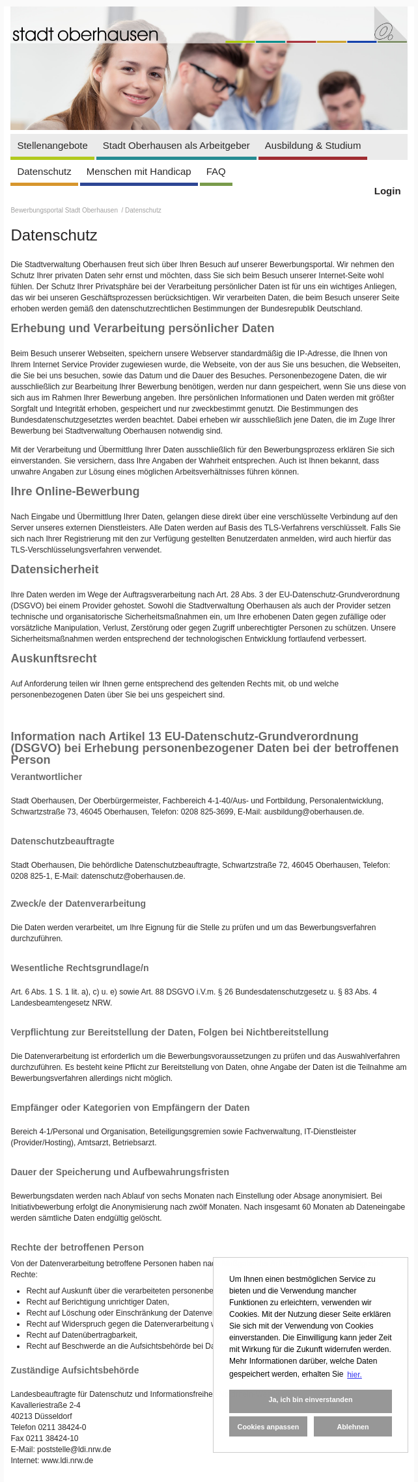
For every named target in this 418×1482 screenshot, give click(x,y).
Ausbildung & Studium (313, 145)
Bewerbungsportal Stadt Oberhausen (64, 210)
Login (387, 190)
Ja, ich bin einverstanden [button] (310, 1399)
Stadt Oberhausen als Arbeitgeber (176, 145)
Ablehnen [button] (353, 1427)
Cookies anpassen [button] (269, 1427)
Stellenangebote (52, 145)
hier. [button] (354, 1374)
